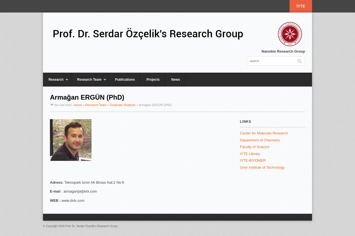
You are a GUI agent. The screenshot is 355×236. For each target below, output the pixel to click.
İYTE (300, 6)
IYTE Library (250, 154)
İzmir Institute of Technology (262, 167)
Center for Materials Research (264, 133)
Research (56, 82)
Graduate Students (122, 105)
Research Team (88, 82)
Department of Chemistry (260, 140)
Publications (125, 80)
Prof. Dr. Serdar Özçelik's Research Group (91, 226)
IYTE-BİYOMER (253, 160)
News (175, 80)
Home (78, 105)
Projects (152, 80)
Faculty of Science (254, 147)
